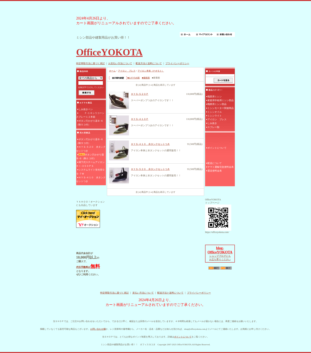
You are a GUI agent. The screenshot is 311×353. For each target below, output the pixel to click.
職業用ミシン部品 (217, 104)
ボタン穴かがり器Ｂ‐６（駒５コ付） (89, 122)
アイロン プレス (126, 71)
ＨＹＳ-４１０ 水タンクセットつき (91, 179)
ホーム (112, 71)
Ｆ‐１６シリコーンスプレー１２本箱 (90, 115)
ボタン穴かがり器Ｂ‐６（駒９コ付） (89, 141)
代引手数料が (88, 267)
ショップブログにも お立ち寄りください (219, 254)
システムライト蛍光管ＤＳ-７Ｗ (90, 171)
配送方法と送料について (149, 63)
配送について (214, 163)
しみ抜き (212, 123)
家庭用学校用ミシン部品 (220, 100)
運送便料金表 (214, 170)
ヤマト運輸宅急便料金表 (220, 167)
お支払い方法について (120, 63)
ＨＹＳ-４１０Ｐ (139, 119)
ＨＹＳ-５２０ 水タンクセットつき (91, 148)
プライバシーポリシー (177, 63)
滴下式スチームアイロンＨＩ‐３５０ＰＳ (90, 164)
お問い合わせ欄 (98, 329)
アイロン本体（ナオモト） (151, 71)
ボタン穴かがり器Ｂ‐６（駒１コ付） (90, 156)
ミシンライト (214, 115)
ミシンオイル (214, 112)
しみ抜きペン (86, 109)
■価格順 (146, 78)
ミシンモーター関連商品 (220, 108)
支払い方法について (143, 292)
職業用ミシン (214, 96)
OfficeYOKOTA (109, 52)
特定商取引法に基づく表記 (90, 63)
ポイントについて (217, 147)
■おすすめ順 (134, 78)
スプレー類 (213, 127)
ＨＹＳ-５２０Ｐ (139, 94)
